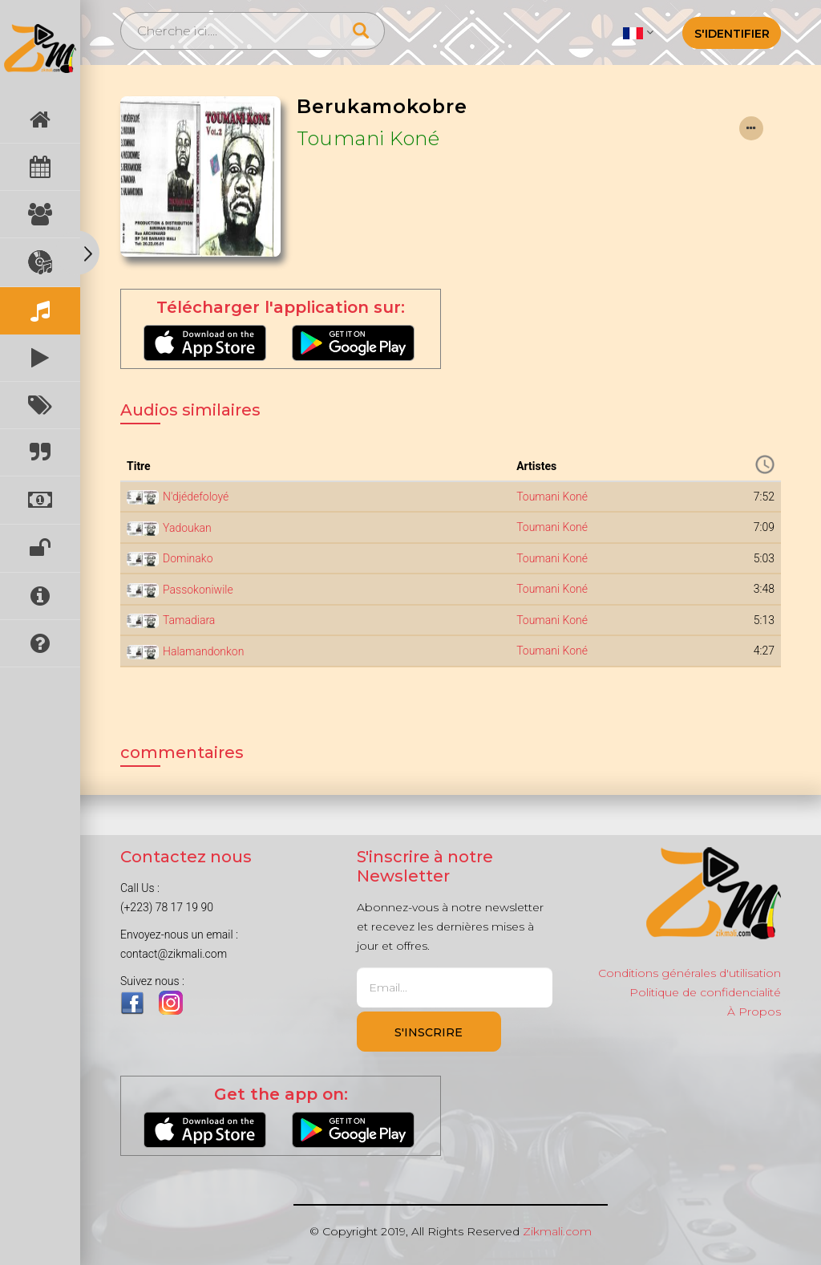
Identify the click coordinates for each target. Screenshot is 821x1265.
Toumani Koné (368, 138)
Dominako (187, 558)
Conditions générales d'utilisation (689, 973)
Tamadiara (189, 620)
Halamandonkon (203, 651)
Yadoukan (187, 527)
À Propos (754, 1011)
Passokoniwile (198, 589)
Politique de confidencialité (705, 992)
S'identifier (732, 33)
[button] (638, 32)
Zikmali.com (557, 1231)
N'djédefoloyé (196, 496)
